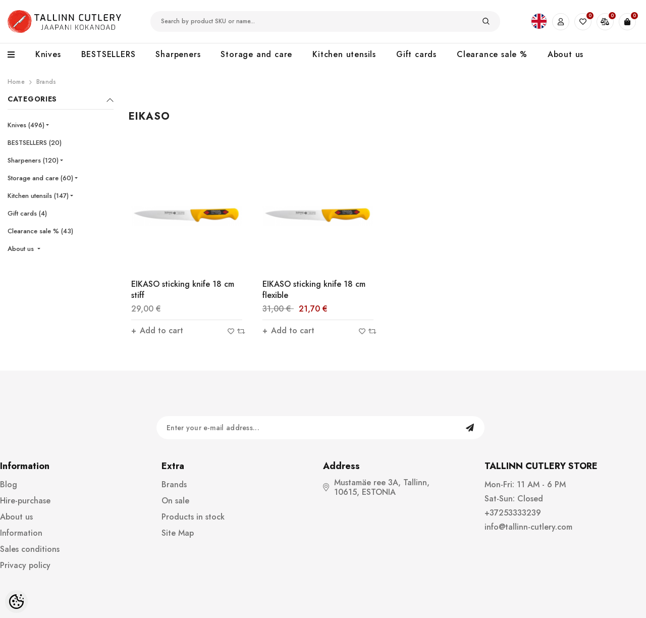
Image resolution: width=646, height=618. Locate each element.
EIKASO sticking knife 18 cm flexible (313, 289)
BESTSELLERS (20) (35, 142)
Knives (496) (26, 125)
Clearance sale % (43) (40, 231)
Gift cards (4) (27, 213)
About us (22, 248)
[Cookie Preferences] (16, 601)
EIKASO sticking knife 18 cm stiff (182, 289)
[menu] (16, 55)
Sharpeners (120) (33, 160)
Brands (46, 81)
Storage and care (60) (40, 178)
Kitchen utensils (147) (38, 195)
